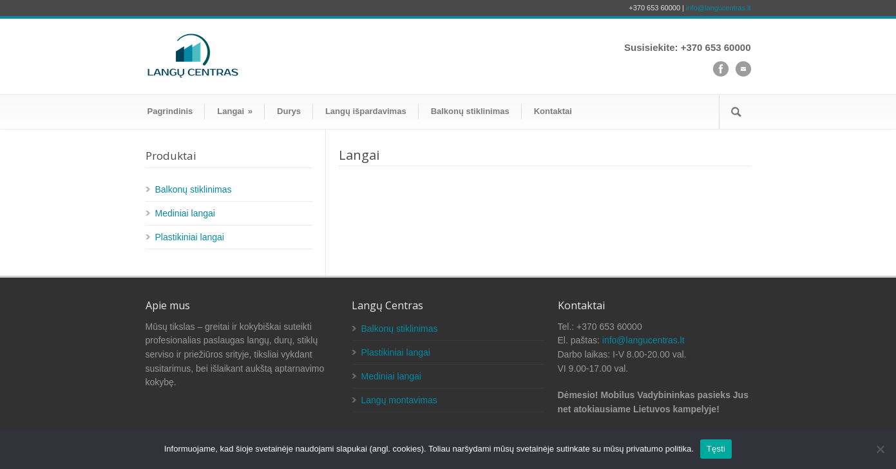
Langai (235, 111)
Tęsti (716, 449)
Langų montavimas (399, 400)
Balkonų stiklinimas (470, 111)
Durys (289, 111)
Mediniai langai (185, 213)
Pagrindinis (170, 111)
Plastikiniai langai (189, 237)
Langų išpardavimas (365, 111)
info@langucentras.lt (718, 8)
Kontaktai (553, 111)
